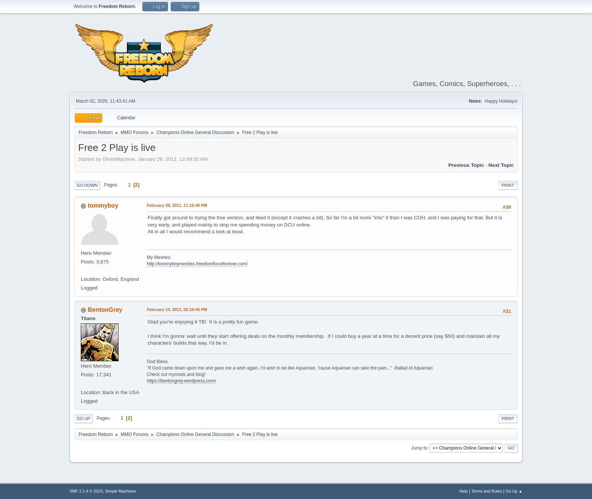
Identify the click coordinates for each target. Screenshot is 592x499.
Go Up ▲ (514, 491)
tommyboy (103, 205)
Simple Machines (120, 491)
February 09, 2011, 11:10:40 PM (177, 205)
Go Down (87, 185)
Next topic (501, 165)
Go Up (83, 418)
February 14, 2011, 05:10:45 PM (177, 309)
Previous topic (466, 165)
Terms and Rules (487, 491)
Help (463, 491)
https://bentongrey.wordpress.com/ (181, 380)
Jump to (419, 448)
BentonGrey (105, 309)
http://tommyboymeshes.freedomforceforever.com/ (197, 263)
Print (507, 185)
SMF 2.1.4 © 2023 (86, 491)
